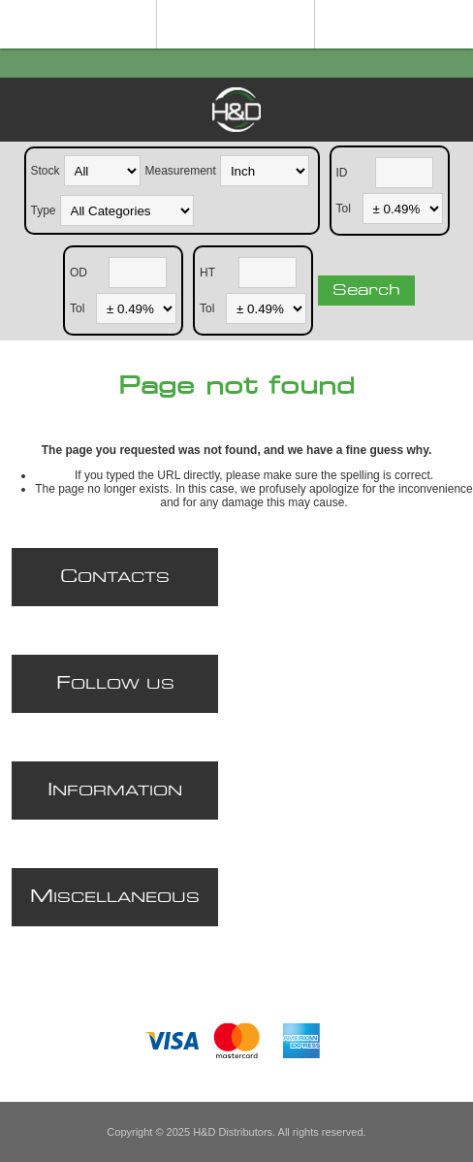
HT (207, 271)
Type (43, 209)
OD (78, 271)
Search (366, 290)
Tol (343, 207)
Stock (45, 170)
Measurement (180, 170)
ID (342, 171)
